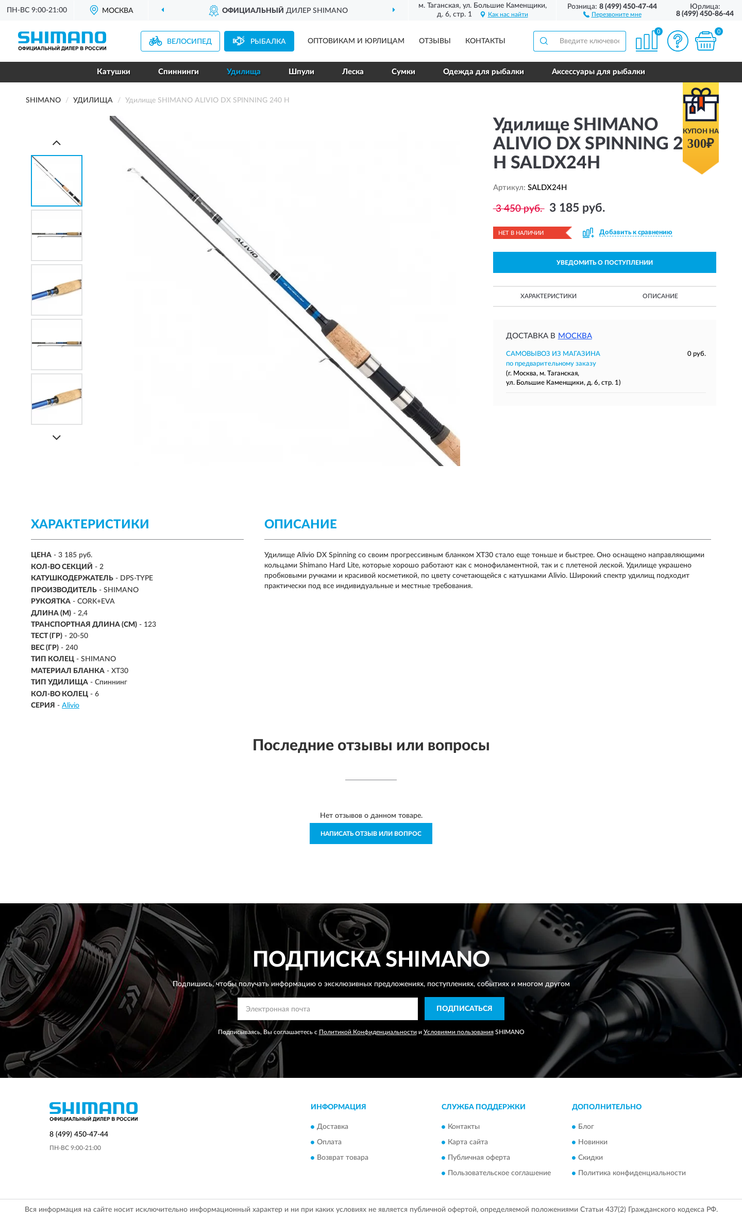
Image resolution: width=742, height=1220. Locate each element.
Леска (353, 72)
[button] (612, 14)
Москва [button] (575, 336)
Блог (586, 1127)
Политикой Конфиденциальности (368, 1032)
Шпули (301, 72)
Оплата (329, 1142)
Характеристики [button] (548, 296)
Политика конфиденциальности (632, 1173)
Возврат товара (342, 1158)
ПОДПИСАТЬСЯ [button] (464, 1008)
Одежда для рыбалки (483, 72)
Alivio (70, 705)
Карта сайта (468, 1142)
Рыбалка (268, 41)
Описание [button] (660, 296)
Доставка (332, 1127)
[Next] (56, 437)
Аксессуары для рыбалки (598, 72)
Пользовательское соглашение (499, 1173)
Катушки (113, 72)
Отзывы (435, 41)
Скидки (590, 1158)
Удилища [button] (244, 72)
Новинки (593, 1142)
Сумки (403, 72)
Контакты (485, 41)
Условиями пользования (459, 1032)
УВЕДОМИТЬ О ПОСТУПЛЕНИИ (604, 263)
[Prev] (56, 142)
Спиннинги (178, 72)
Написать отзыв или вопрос (371, 834)
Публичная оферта (479, 1158)
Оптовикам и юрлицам (356, 41)
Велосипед (189, 41)
